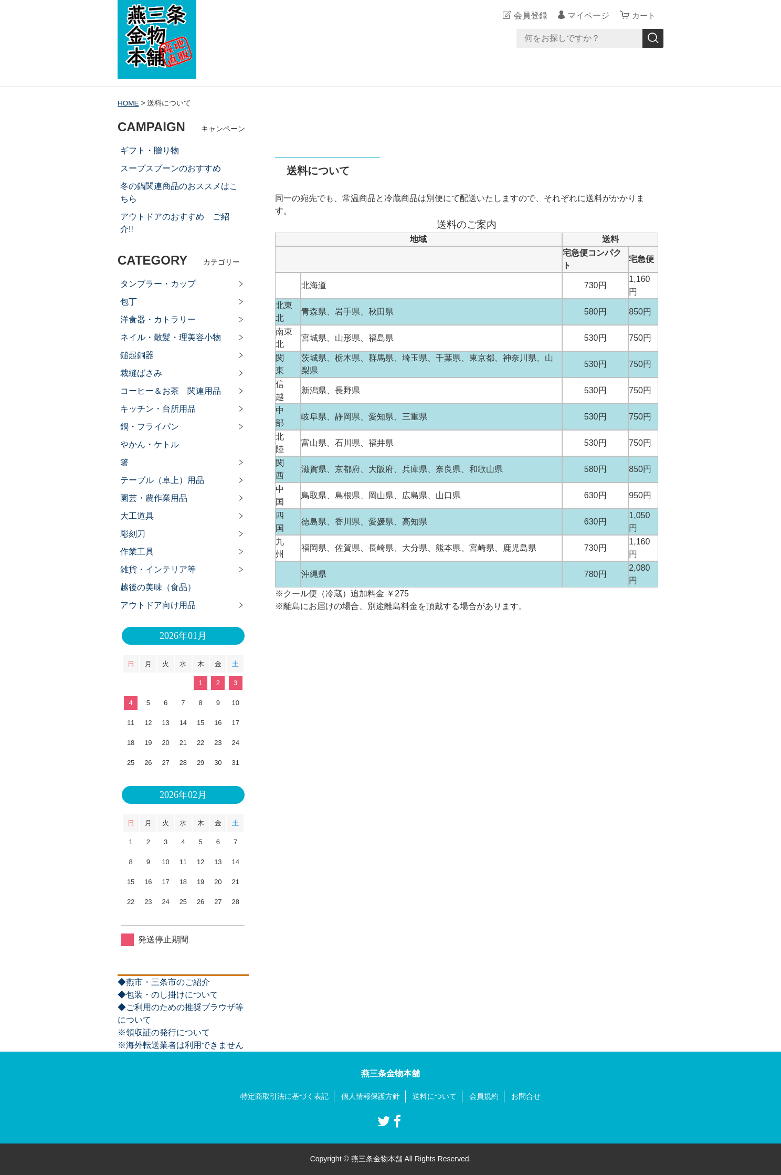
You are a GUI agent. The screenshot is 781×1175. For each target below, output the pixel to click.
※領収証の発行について (164, 1032)
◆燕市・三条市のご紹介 (164, 982)
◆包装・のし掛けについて (168, 994)
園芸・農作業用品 (153, 498)
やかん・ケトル (149, 444)
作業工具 (137, 551)
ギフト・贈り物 (149, 150)
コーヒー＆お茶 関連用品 (170, 390)
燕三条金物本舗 (390, 1073)
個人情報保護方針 (370, 1096)
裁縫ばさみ (141, 373)
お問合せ (526, 1096)
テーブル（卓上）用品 (162, 480)
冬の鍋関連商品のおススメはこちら (179, 192)
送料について (435, 1096)
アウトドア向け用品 (158, 605)
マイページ (587, 15)
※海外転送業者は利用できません (181, 1045)
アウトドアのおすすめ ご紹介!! (174, 223)
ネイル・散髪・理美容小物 (170, 337)
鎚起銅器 (137, 355)
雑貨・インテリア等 (158, 569)
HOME (129, 103)
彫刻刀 (132, 533)
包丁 (128, 301)
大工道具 (137, 515)
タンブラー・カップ (158, 283)
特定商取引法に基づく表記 (284, 1096)
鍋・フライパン (149, 426)
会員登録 (529, 15)
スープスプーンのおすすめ (170, 168)
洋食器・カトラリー (158, 319)
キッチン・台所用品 (158, 408)
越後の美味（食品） (158, 587)
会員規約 (484, 1096)
